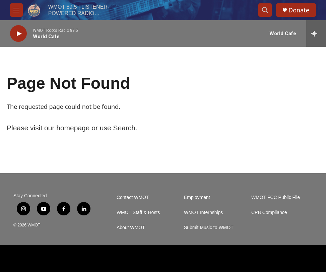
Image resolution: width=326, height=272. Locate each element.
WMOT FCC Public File (275, 197)
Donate (298, 10)
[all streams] (316, 33)
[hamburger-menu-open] (16, 10)
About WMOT (131, 227)
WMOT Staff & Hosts (138, 212)
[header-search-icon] (265, 10)
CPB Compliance (269, 212)
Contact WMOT (133, 197)
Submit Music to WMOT (209, 227)
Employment (197, 197)
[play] (18, 34)
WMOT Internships (203, 212)
